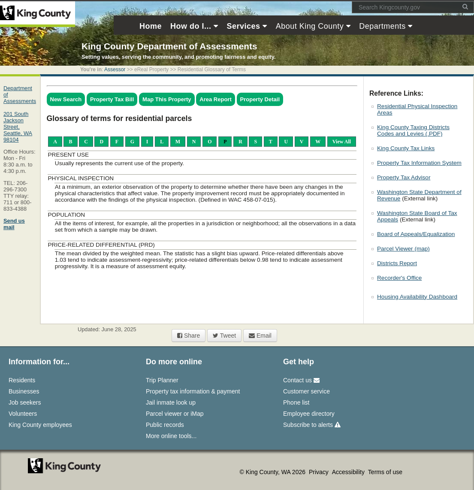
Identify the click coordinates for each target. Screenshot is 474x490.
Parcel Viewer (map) (403, 248)
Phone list (296, 402)
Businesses (24, 391)
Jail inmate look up (171, 402)
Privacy (319, 472)
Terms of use (385, 472)
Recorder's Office (399, 278)
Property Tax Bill (112, 99)
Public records (165, 424)
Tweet (224, 335)
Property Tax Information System (419, 163)
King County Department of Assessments (169, 46)
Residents (22, 380)
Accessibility (349, 472)
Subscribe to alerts (312, 424)
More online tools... (171, 436)
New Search (66, 99)
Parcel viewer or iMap (175, 413)
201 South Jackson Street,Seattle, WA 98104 (17, 127)
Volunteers (23, 413)
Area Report (215, 99)
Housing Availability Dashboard (417, 296)
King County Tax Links (406, 148)
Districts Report (397, 263)
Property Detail (260, 99)
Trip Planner (162, 380)
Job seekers (25, 402)
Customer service (306, 391)
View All (341, 142)
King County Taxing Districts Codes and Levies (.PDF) (413, 130)
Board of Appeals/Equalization (416, 234)
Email (260, 335)
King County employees (40, 424)
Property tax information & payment (193, 391)
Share (188, 335)
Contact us (301, 380)
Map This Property (166, 99)
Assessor (114, 70)
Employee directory (309, 413)
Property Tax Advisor (403, 177)
